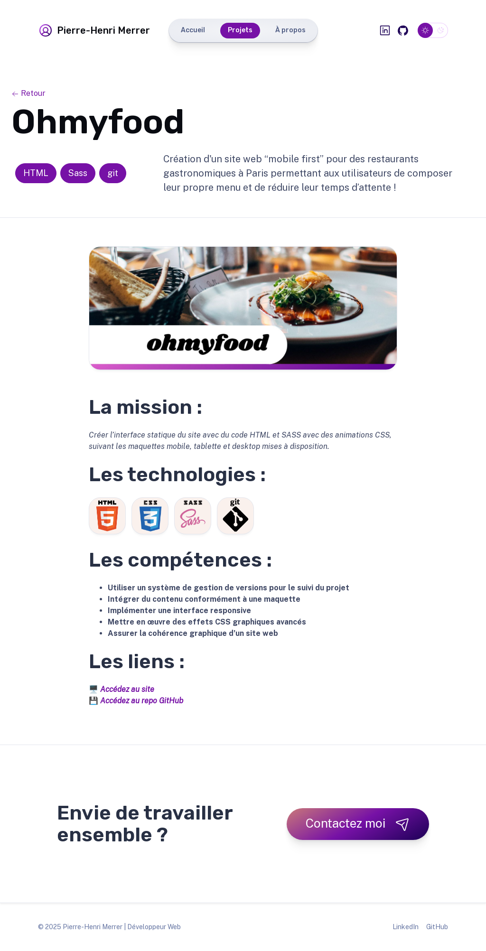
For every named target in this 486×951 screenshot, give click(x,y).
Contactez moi (358, 823)
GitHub (437, 927)
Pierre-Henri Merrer (94, 30)
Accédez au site (127, 689)
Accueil (193, 30)
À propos (290, 30)
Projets (240, 30)
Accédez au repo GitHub (141, 700)
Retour (28, 93)
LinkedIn (406, 927)
